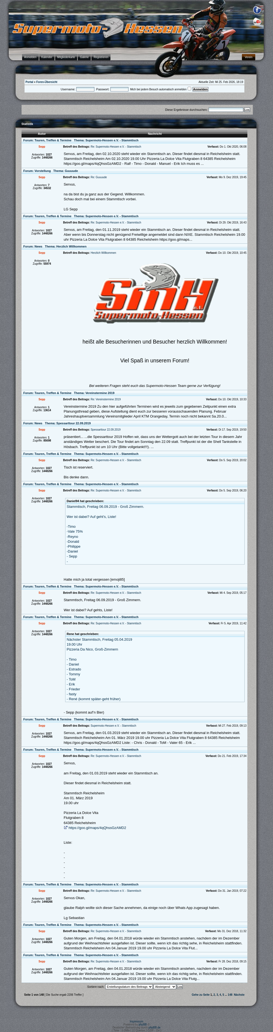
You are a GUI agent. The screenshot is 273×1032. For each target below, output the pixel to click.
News (39, 246)
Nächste (239, 994)
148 (230, 994)
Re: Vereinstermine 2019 (106, 399)
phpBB (143, 1024)
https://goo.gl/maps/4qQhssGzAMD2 (97, 828)
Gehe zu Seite (201, 994)
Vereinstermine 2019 (99, 393)
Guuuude (71, 170)
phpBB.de (155, 1027)
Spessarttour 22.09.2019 (73, 423)
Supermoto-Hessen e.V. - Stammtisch (112, 140)
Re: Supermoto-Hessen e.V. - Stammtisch (116, 146)
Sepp (41, 146)
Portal (29, 81)
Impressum (136, 1021)
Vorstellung (43, 170)
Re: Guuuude (99, 177)
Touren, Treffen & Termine (53, 140)
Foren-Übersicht (46, 81)
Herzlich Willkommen (71, 246)
